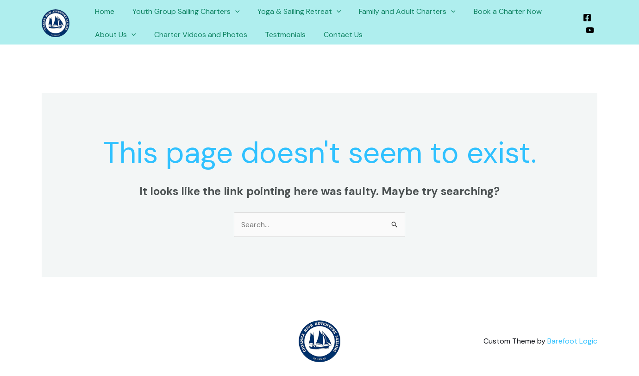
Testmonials (277, 34)
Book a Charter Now (494, 11)
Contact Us (332, 34)
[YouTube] (589, 30)
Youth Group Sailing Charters (181, 11)
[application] (230, 11)
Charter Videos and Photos (196, 34)
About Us (114, 34)
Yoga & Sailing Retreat (292, 11)
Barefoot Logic (572, 341)
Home (103, 11)
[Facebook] (587, 17)
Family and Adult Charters (396, 11)
